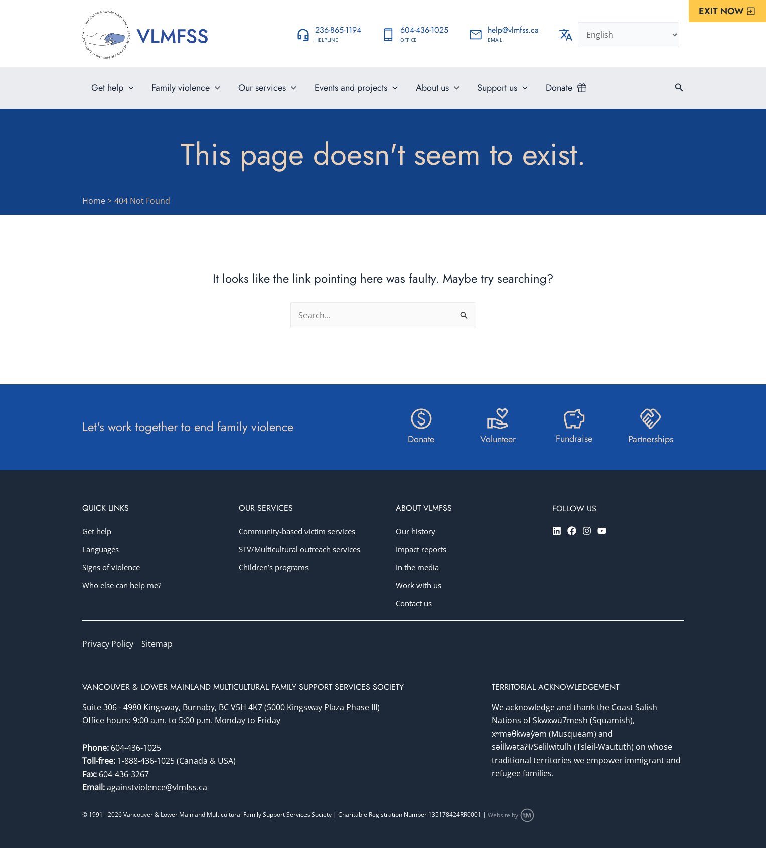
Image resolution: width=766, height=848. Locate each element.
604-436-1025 (136, 747)
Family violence (185, 87)
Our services (267, 87)
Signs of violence (113, 567)
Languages (102, 549)
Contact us (416, 603)
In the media (419, 567)
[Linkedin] (556, 530)
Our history (417, 531)
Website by (511, 815)
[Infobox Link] (328, 34)
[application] (128, 87)
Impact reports (424, 549)
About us (437, 87)
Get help (112, 87)
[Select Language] (628, 34)
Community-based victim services (302, 531)
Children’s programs (277, 585)
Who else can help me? (125, 585)
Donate (559, 87)
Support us (502, 87)
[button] (727, 11)
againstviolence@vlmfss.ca (157, 787)
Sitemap (157, 643)
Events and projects (356, 87)
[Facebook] (571, 530)
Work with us (420, 585)
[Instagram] (586, 530)
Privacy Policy (107, 643)
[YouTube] (601, 530)
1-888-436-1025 (147, 760)
